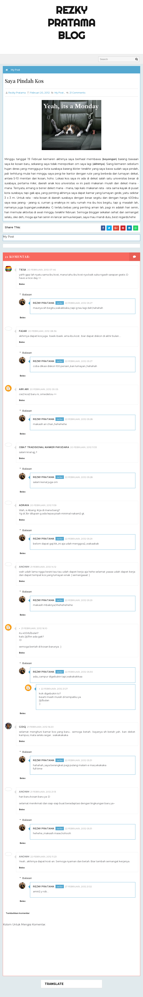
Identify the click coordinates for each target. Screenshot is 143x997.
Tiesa (22, 269)
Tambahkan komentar (18, 912)
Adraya (24, 504)
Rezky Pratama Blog (71, 23)
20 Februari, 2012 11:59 (43, 504)
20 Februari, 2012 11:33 (83, 446)
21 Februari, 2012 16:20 (40, 726)
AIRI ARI (24, 388)
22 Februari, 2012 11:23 (43, 855)
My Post (15, 69)
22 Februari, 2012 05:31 (78, 759)
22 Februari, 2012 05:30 (79, 671)
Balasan (27, 293)
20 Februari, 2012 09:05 (44, 388)
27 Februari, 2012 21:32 (78, 886)
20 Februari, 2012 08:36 (42, 330)
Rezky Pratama (43, 302)
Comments (77, 92)
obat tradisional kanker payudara (44, 446)
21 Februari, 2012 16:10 (34, 627)
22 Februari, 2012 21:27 (54, 688)
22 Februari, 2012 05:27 (79, 302)
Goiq (22, 726)
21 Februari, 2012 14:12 (43, 566)
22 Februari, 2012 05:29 (79, 538)
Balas (22, 283)
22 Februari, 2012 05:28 (79, 418)
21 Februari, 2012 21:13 (43, 791)
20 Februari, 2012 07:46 (41, 269)
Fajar (23, 330)
